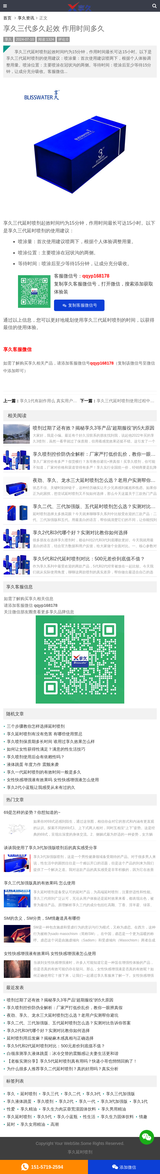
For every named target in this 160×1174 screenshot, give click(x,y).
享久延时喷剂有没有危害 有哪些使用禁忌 (44, 734)
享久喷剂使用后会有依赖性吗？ (36, 756)
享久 (8, 39)
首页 (7, 18)
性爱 (11, 1109)
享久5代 (44, 1116)
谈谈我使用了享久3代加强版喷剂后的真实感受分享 (50, 847)
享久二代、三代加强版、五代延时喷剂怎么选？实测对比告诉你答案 (69, 1023)
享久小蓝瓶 (67, 1116)
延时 (11, 1124)
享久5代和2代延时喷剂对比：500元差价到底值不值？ (56, 1045)
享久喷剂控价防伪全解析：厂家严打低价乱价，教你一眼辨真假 (65, 1007)
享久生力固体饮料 (117, 1116)
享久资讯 (26, 18)
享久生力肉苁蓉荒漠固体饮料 (69, 1109)
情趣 (143, 1116)
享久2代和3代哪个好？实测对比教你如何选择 (48, 1030)
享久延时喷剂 (19, 1116)
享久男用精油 (113, 1109)
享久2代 (66, 1101)
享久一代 (87, 1101)
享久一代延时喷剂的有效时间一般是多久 (44, 772)
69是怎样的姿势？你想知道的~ (32, 812)
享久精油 (28, 1109)
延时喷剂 (28, 1093)
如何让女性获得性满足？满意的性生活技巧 (46, 749)
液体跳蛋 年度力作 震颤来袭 (33, 764)
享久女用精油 (32, 1124)
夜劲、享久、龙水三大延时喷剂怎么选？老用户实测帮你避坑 (62, 1015)
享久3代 (93, 1093)
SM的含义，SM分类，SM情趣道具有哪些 (42, 918)
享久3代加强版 (114, 1101)
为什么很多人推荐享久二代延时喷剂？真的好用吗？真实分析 (62, 1068)
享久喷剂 (45, 1101)
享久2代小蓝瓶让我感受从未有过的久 (41, 787)
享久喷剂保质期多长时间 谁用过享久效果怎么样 (51, 741)
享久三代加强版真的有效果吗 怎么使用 (39, 883)
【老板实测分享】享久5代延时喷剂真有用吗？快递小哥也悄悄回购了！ (72, 1061)
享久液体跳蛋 (19, 1101)
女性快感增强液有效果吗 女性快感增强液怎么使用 (53, 779)
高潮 (54, 1124)
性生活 (89, 1116)
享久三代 (50, 1093)
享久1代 (140, 1101)
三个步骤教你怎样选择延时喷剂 (36, 726)
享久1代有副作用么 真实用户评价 (50, 400)
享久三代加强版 (120, 1093)
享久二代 (72, 1093)
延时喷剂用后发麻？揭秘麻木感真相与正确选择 (50, 1038)
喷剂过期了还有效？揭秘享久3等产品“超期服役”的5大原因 (60, 1000)
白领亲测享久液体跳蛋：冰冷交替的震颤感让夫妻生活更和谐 (62, 1053)
